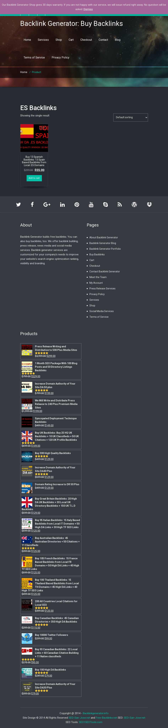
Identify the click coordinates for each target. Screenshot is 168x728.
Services (43, 39)
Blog (117, 39)
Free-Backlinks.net (106, 717)
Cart (71, 39)
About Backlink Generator (103, 237)
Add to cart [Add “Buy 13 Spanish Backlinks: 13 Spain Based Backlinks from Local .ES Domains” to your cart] (34, 178)
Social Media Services (101, 311)
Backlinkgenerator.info (96, 713)
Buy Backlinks (97, 254)
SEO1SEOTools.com (90, 722)
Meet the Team (98, 277)
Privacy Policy (60, 57)
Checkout (86, 39)
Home (27, 39)
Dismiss (88, 9)
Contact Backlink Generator (104, 271)
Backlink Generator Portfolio (105, 248)
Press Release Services (102, 288)
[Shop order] (130, 117)
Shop (59, 39)
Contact (103, 39)
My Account (96, 282)
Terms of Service (34, 57)
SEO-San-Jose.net (79, 717)
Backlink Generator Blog (102, 243)
